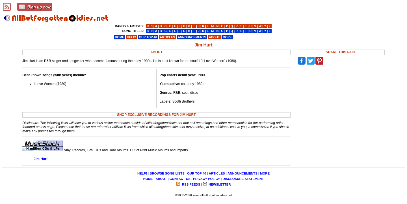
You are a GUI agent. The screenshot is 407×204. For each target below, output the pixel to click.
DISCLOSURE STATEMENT (243, 178)
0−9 (149, 26)
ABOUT (161, 178)
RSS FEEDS (190, 184)
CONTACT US (180, 178)
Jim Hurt (40, 159)
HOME (148, 178)
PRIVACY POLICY (206, 178)
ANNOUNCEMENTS (242, 173)
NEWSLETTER (219, 184)
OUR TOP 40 (196, 173)
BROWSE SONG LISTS (167, 173)
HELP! (142, 173)
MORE (265, 173)
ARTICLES (217, 173)
